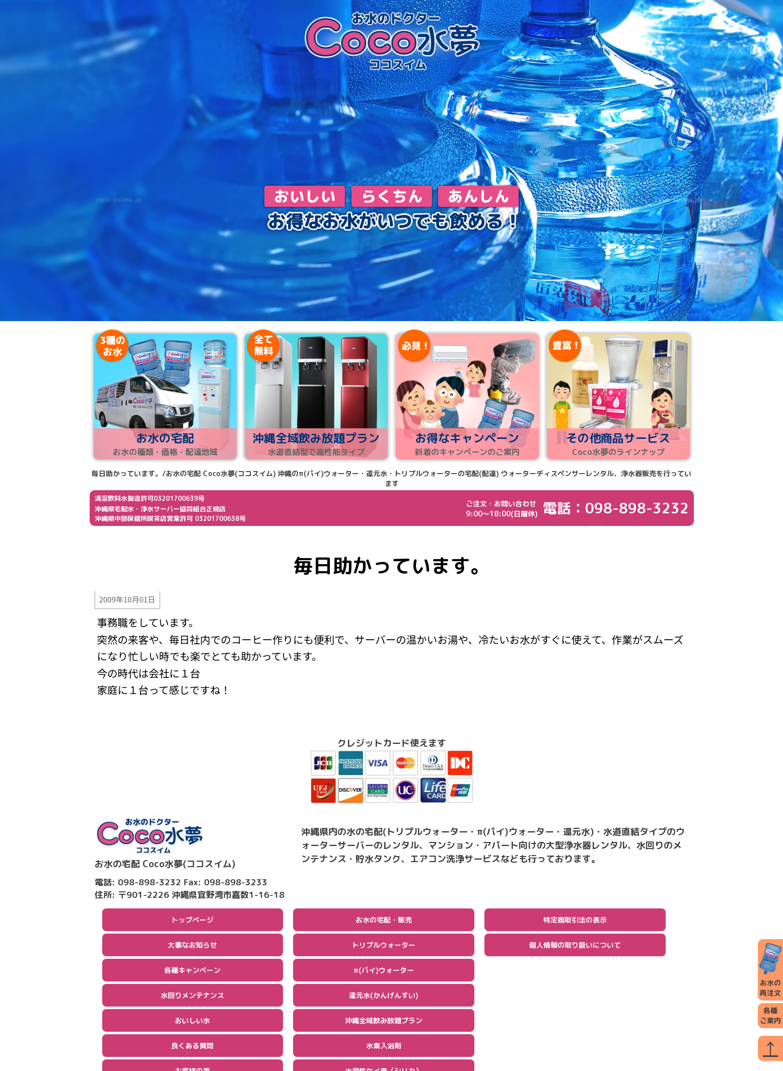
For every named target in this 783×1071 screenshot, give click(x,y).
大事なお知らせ (192, 948)
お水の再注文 (770, 970)
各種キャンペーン (192, 973)
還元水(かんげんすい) (383, 999)
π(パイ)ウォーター (383, 973)
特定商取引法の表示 (575, 923)
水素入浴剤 (383, 1049)
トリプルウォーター (383, 948)
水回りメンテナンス (192, 999)
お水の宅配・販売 (383, 923)
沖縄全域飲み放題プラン (383, 1024)
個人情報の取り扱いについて (575, 948)
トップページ (192, 923)
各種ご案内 (770, 1015)
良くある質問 (192, 1049)
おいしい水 (192, 1024)
